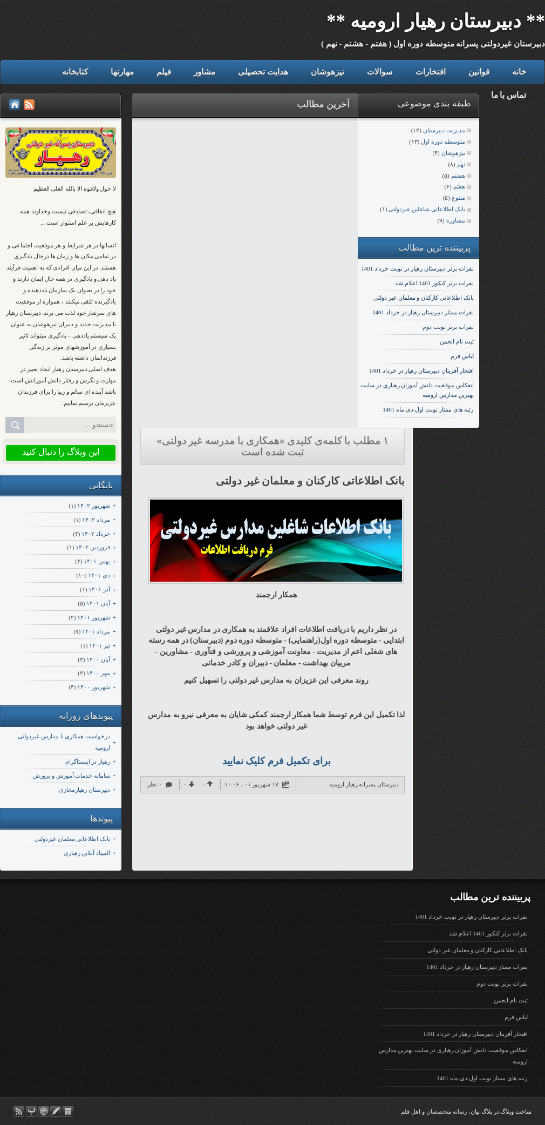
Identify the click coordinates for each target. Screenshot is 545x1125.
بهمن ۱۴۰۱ (97, 561)
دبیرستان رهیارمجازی (84, 789)
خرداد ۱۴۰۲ (95, 533)
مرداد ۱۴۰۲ (96, 519)
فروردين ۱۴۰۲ (93, 547)
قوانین (478, 72)
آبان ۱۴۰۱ (98, 603)
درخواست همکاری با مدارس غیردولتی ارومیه (64, 742)
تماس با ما (509, 95)
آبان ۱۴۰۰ (98, 659)
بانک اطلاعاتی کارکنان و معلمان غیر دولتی (423, 297)
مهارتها (122, 72)
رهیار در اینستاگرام (88, 761)
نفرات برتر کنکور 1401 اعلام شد (434, 283)
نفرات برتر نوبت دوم (448, 327)
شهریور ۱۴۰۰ (93, 687)
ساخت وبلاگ (516, 1111)
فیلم (163, 72)
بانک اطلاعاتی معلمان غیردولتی (72, 839)
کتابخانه (75, 72)
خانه (519, 72)
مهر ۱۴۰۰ (98, 673)
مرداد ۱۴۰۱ (96, 631)
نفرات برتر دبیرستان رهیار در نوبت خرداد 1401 (417, 268)
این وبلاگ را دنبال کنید (60, 451)
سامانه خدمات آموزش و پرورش (71, 775)
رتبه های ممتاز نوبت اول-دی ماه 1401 (428, 409)
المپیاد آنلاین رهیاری (87, 853)
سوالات (380, 72)
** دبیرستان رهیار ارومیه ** (435, 21)
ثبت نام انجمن (457, 341)
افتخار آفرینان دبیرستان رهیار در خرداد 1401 (421, 370)
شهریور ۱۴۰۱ (93, 617)
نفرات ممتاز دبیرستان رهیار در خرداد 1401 (423, 312)
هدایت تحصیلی (263, 72)
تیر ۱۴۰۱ (99, 645)
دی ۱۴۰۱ (99, 575)
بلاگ (486, 1111)
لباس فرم (462, 356)
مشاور (204, 72)
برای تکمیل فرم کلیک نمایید (276, 761)
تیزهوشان (327, 72)
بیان (475, 1111)
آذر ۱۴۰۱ (99, 589)
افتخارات (430, 72)
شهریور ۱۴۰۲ (93, 505)
